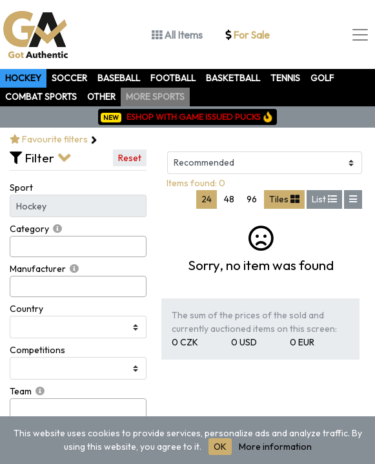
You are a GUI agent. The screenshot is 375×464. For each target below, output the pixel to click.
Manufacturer (38, 269)
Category (29, 229)
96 (252, 199)
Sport (21, 187)
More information (275, 446)
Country (26, 308)
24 (206, 199)
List (324, 199)
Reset (129, 158)
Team (21, 391)
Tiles (284, 199)
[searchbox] (17, 246)
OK (220, 446)
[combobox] (78, 246)
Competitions (37, 350)
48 (229, 199)
